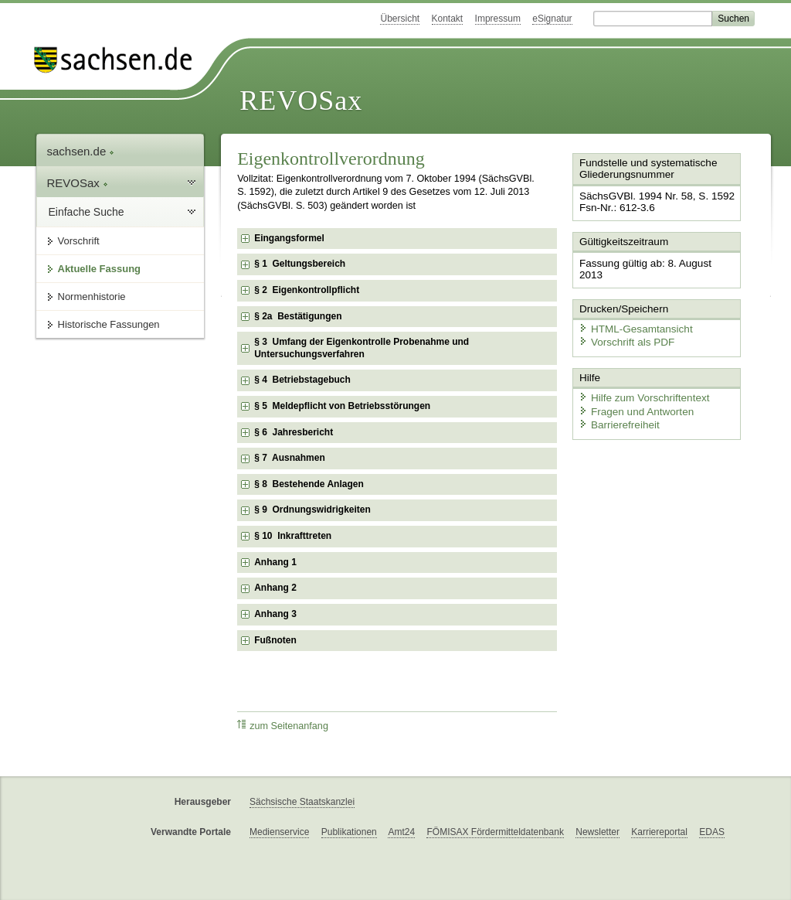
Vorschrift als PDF (623, 326)
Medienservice (279, 832)
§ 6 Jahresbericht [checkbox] (293, 432)
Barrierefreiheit (616, 408)
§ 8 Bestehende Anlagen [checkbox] (309, 484)
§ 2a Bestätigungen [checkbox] (297, 316)
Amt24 (401, 832)
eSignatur (552, 18)
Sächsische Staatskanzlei (302, 801)
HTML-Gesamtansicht (632, 313)
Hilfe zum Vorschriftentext (640, 381)
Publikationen (349, 832)
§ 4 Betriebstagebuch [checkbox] (302, 379)
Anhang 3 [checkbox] (275, 614)
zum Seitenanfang (282, 725)
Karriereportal (659, 832)
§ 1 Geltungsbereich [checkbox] (299, 263)
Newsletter (597, 832)
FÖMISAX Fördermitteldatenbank (494, 832)
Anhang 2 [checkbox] (275, 587)
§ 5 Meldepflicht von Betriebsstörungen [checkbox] (342, 406)
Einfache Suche (86, 212)
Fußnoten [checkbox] (275, 640)
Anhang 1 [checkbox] (275, 562)
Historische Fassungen (109, 324)
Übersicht (399, 18)
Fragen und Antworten (632, 394)
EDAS (712, 832)
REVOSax (300, 100)
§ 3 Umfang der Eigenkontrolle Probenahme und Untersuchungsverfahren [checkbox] (361, 348)
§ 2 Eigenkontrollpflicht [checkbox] (306, 290)
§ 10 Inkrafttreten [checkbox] (292, 535)
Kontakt (447, 18)
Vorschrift (79, 241)
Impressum (498, 18)
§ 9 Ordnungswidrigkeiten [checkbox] (312, 509)
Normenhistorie (92, 296)
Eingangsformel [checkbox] (289, 238)
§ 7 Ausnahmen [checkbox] (289, 457)
